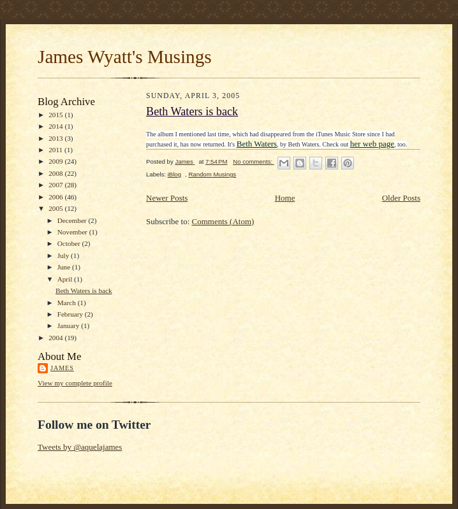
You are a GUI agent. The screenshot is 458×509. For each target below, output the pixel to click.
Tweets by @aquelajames (80, 447)
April (65, 279)
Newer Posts (167, 198)
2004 (56, 337)
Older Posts (401, 198)
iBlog (174, 174)
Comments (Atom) (223, 221)
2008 (56, 173)
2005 (56, 208)
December (73, 220)
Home (285, 198)
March (67, 302)
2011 (56, 150)
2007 (56, 185)
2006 (56, 197)
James (62, 367)
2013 (56, 138)
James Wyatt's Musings (125, 57)
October (69, 243)
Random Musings (212, 174)
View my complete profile (75, 383)
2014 (56, 126)
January (69, 325)
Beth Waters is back (83, 290)
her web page (372, 143)
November (73, 232)
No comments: (253, 161)
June (64, 267)
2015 (56, 114)
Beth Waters (257, 143)
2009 (56, 161)
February (71, 314)
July (64, 255)
